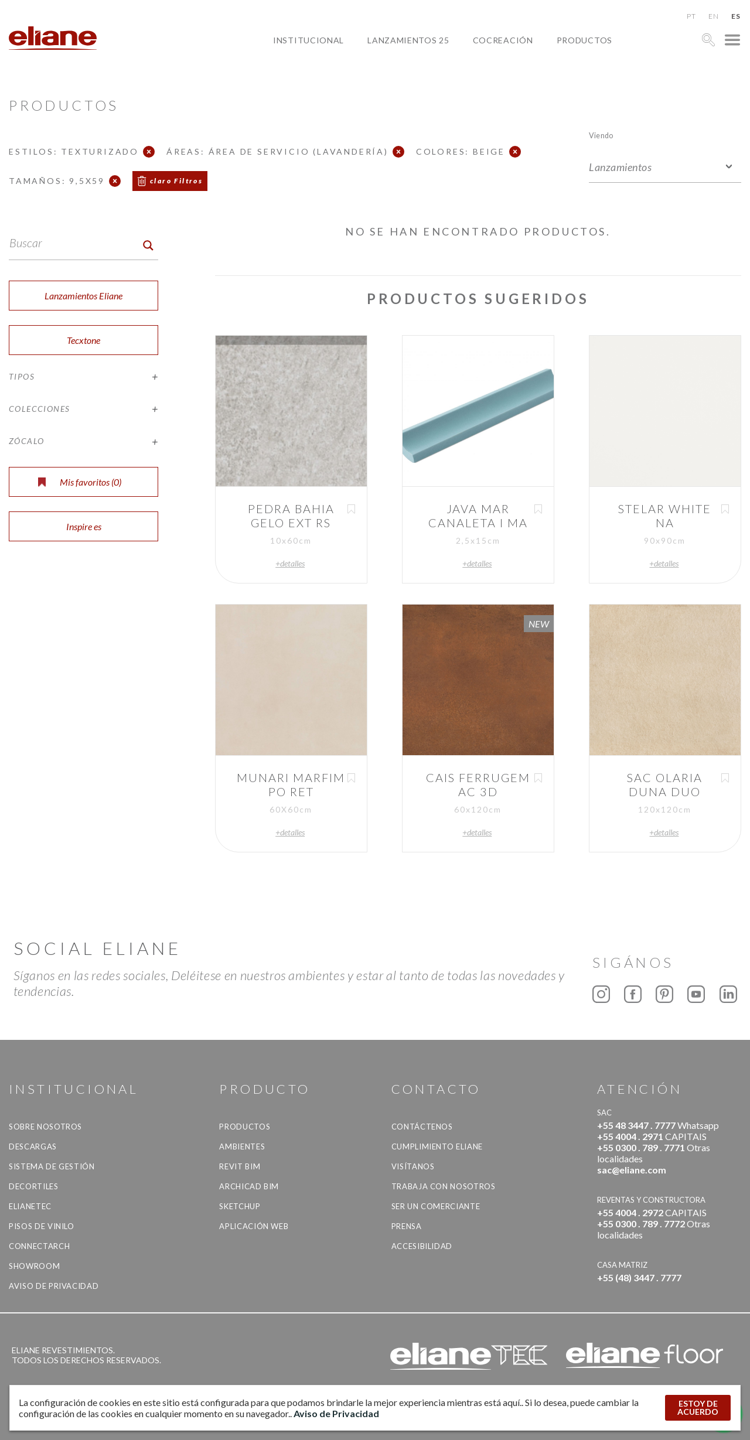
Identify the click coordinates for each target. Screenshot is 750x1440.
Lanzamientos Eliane (83, 295)
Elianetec (30, 1206)
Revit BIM (239, 1166)
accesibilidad (421, 1246)
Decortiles (34, 1186)
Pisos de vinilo (41, 1226)
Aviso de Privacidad (53, 1286)
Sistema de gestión (52, 1166)
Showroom (34, 1266)
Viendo (601, 135)
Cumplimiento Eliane (437, 1146)
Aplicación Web (253, 1226)
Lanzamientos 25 (408, 40)
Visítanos (413, 1166)
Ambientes (242, 1146)
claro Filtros (176, 180)
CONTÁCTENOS (422, 1126)
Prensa (406, 1226)
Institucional (308, 40)
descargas (33, 1146)
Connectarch (39, 1246)
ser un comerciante (435, 1206)
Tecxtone (83, 340)
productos (584, 40)
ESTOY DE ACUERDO (697, 1407)
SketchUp (239, 1206)
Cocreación (503, 40)
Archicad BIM (249, 1186)
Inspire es (83, 526)
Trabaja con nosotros (443, 1186)
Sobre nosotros (45, 1126)
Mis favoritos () (79, 481)
